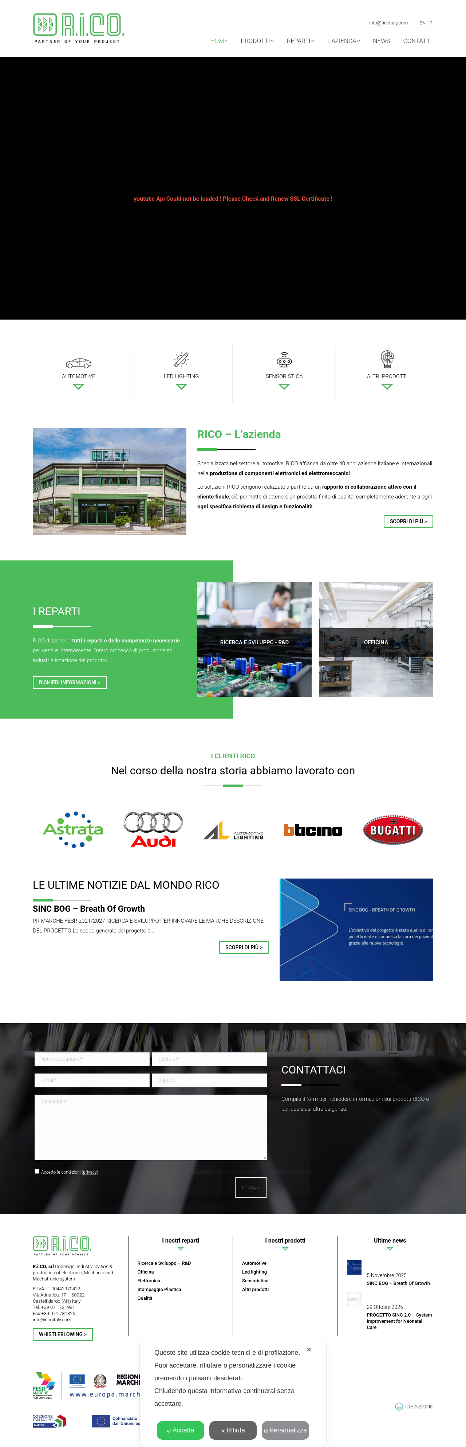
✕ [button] (309, 1349)
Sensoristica (255, 1280)
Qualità (145, 1298)
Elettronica (149, 1280)
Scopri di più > (408, 521)
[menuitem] (422, 22)
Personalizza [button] (285, 1430)
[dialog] (233, 1393)
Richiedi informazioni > (69, 682)
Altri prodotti (255, 1289)
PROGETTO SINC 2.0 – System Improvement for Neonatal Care (399, 1321)
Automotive (254, 1263)
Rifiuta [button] (233, 1430)
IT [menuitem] (431, 23)
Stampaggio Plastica (159, 1289)
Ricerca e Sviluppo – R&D (164, 1263)
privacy (89, 1172)
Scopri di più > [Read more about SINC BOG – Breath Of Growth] (243, 947)
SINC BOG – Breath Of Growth (89, 909)
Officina (146, 1272)
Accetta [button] (180, 1430)
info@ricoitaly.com (388, 23)
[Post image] (354, 1267)
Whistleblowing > (63, 1334)
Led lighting (254, 1272)
